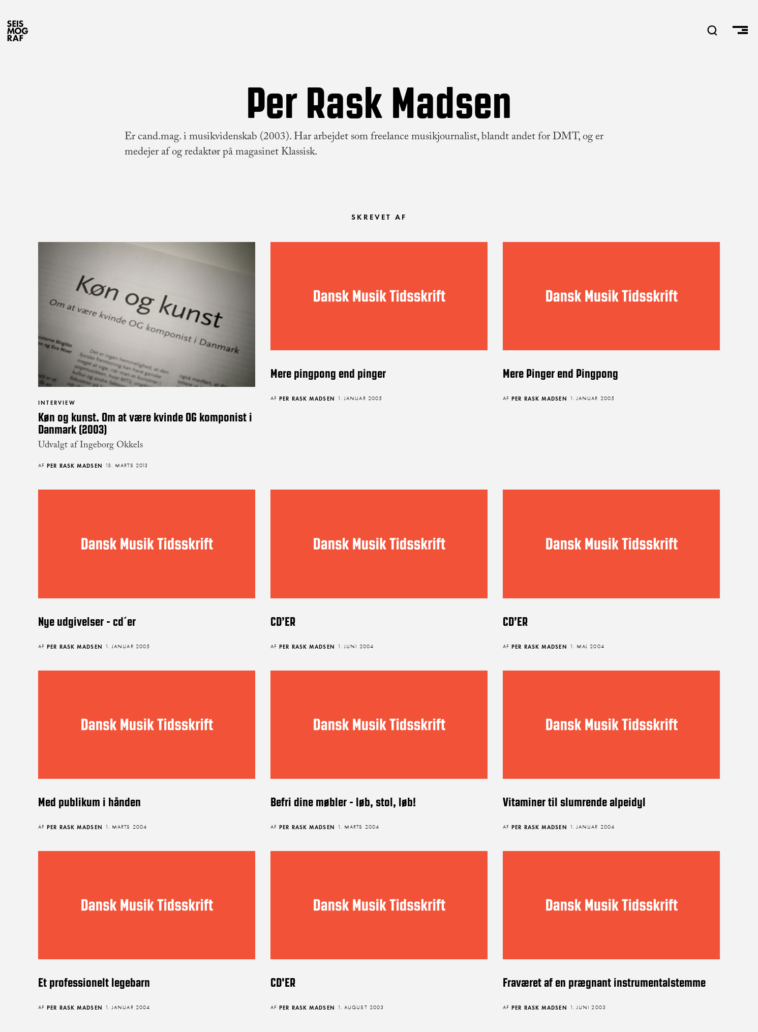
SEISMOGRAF (18, 30)
